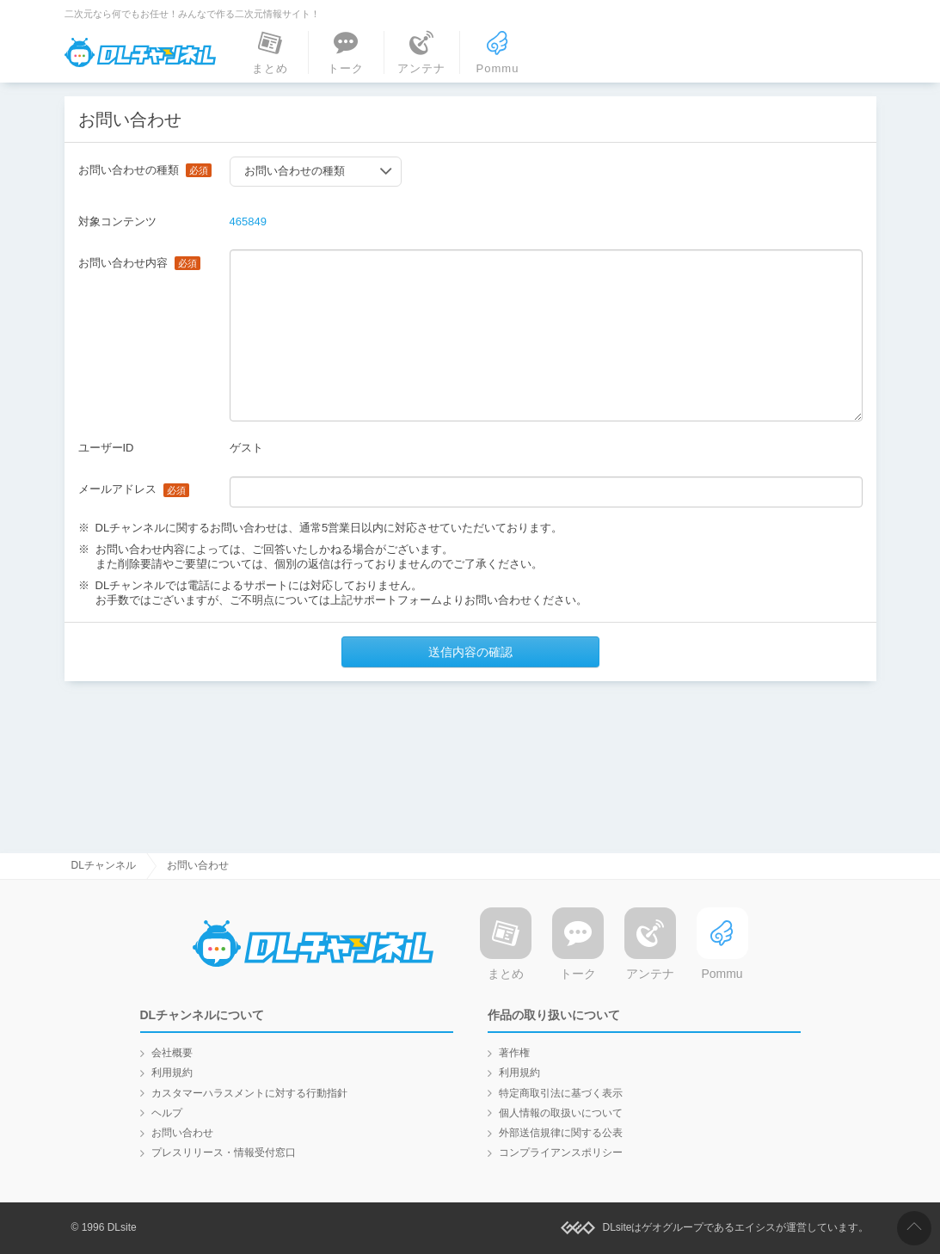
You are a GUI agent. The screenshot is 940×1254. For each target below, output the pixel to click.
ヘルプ (166, 1113)
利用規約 (172, 1073)
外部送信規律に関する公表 (561, 1133)
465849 (248, 221)
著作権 (514, 1053)
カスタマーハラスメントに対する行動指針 (249, 1093)
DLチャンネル (140, 52)
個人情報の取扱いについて (561, 1113)
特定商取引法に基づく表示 (561, 1093)
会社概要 (172, 1053)
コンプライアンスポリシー (561, 1152)
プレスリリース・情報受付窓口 (223, 1152)
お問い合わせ (182, 1133)
